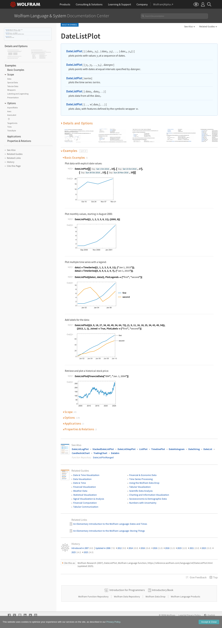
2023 (206, 548)
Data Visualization (82, 479)
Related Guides (207, 26)
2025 (76, 552)
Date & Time (79, 482)
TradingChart (100, 453)
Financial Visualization (84, 486)
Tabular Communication (85, 506)
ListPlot (143, 449)
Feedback (198, 577)
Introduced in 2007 (82, 548)
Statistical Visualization (85, 494)
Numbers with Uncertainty (142, 502)
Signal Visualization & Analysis (88, 498)
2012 (121, 548)
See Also (188, 26)
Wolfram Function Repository (93, 596)
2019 (182, 548)
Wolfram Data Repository (127, 596)
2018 (170, 548)
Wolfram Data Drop (156, 596)
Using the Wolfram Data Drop (144, 482)
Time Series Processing (141, 479)
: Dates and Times (138, 523)
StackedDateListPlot (103, 449)
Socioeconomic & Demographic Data (148, 498)
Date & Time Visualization (86, 475)
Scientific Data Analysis (141, 490)
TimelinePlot (158, 449)
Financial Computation (85, 502)
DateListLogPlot (80, 449)
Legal (181, 615)
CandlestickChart (81, 453)
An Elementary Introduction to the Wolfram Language (101, 523)
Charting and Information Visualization (149, 494)
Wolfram (170, 615)
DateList (207, 449)
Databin (115, 453)
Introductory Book (162, 590)
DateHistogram (177, 449)
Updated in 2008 (105, 548)
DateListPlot (7, 29)
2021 (194, 548)
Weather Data (80, 490)
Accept (209, 622)
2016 (145, 548)
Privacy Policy (193, 615)
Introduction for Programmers (127, 590)
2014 (133, 548)
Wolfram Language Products (185, 596)
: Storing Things (137, 530)
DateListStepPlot (126, 449)
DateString (194, 449)
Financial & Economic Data (142, 475)
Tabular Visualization (140, 486)
